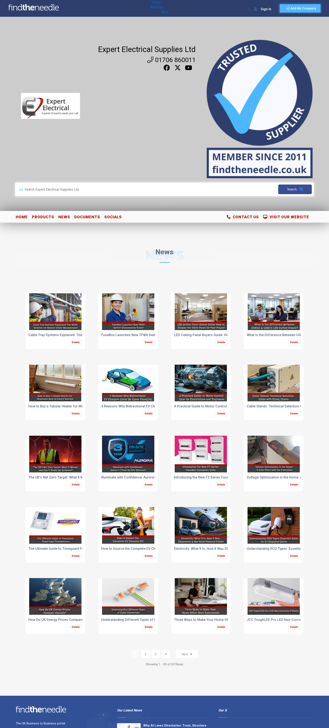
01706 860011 (171, 60)
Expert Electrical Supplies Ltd (147, 49)
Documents (87, 217)
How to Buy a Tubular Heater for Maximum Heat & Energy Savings (79, 406)
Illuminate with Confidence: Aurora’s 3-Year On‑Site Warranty (147, 477)
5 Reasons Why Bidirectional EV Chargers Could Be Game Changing (153, 406)
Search (295, 189)
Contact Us (243, 217)
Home (74, 8)
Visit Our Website (286, 217)
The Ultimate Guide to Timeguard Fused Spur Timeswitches (74, 549)
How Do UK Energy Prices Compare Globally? (63, 620)
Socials (113, 217)
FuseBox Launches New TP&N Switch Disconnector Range (146, 335)
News (64, 217)
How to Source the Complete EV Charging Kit (135, 549)
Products (43, 217)
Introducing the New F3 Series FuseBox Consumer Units (217, 477)
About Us (90, 8)
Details (76, 342)
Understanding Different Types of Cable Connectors (141, 620)
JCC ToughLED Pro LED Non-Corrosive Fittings (283, 620)
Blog (104, 8)
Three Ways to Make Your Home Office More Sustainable (218, 620)
